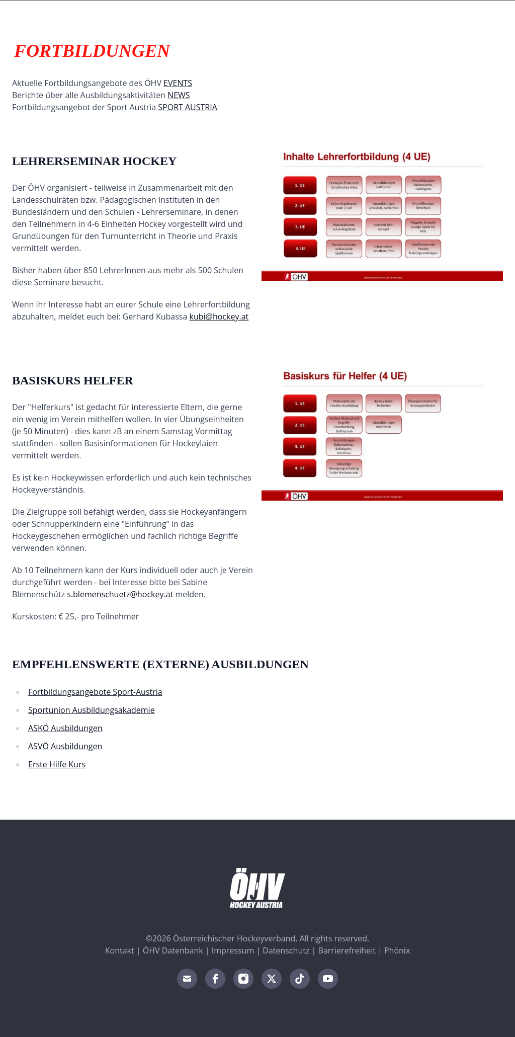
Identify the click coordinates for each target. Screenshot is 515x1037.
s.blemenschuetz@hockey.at (120, 594)
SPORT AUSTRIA (187, 107)
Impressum (233, 950)
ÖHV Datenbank (173, 950)
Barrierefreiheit (347, 950)
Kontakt (119, 950)
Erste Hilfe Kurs (56, 764)
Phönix (397, 950)
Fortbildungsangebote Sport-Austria (95, 691)
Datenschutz (286, 950)
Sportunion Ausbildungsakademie (91, 709)
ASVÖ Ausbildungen (65, 746)
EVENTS (177, 83)
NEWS (178, 95)
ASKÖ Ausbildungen (65, 728)
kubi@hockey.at (219, 316)
